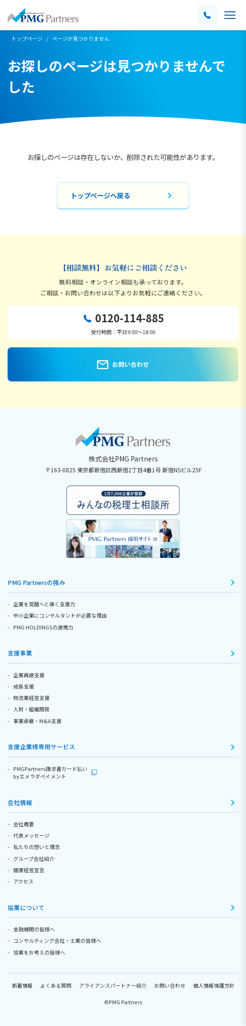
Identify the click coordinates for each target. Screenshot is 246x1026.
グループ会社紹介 (33, 858)
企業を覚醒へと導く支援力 (44, 604)
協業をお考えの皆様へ (39, 952)
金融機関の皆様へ (34, 929)
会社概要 (23, 824)
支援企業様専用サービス (41, 746)
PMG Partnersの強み (36, 582)
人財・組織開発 (31, 709)
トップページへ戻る (100, 195)
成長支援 (23, 686)
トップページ (27, 38)
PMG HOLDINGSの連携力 (43, 627)
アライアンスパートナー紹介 (113, 985)
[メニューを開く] (230, 15)
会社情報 (20, 802)
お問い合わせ (169, 985)
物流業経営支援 (31, 697)
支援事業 (20, 652)
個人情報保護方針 (214, 985)
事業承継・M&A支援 (37, 721)
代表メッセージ (31, 835)
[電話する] (207, 15)
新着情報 (22, 985)
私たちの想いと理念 (36, 846)
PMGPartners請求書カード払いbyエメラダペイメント (50, 772)
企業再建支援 (28, 675)
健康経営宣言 (28, 870)
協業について (26, 907)
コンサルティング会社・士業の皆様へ (57, 940)
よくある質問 (55, 985)
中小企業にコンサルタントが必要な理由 (60, 615)
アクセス (23, 881)
